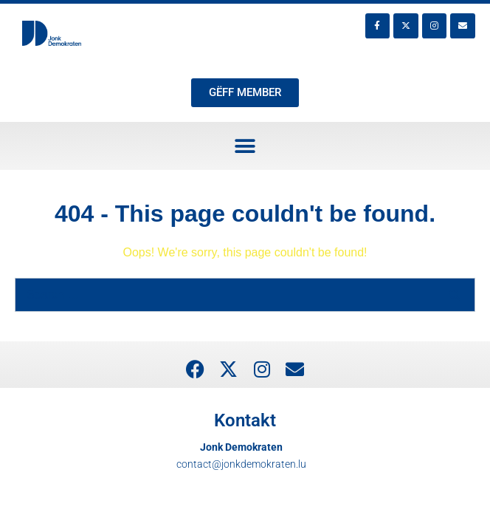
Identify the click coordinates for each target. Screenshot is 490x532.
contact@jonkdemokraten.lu (241, 464)
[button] (245, 146)
